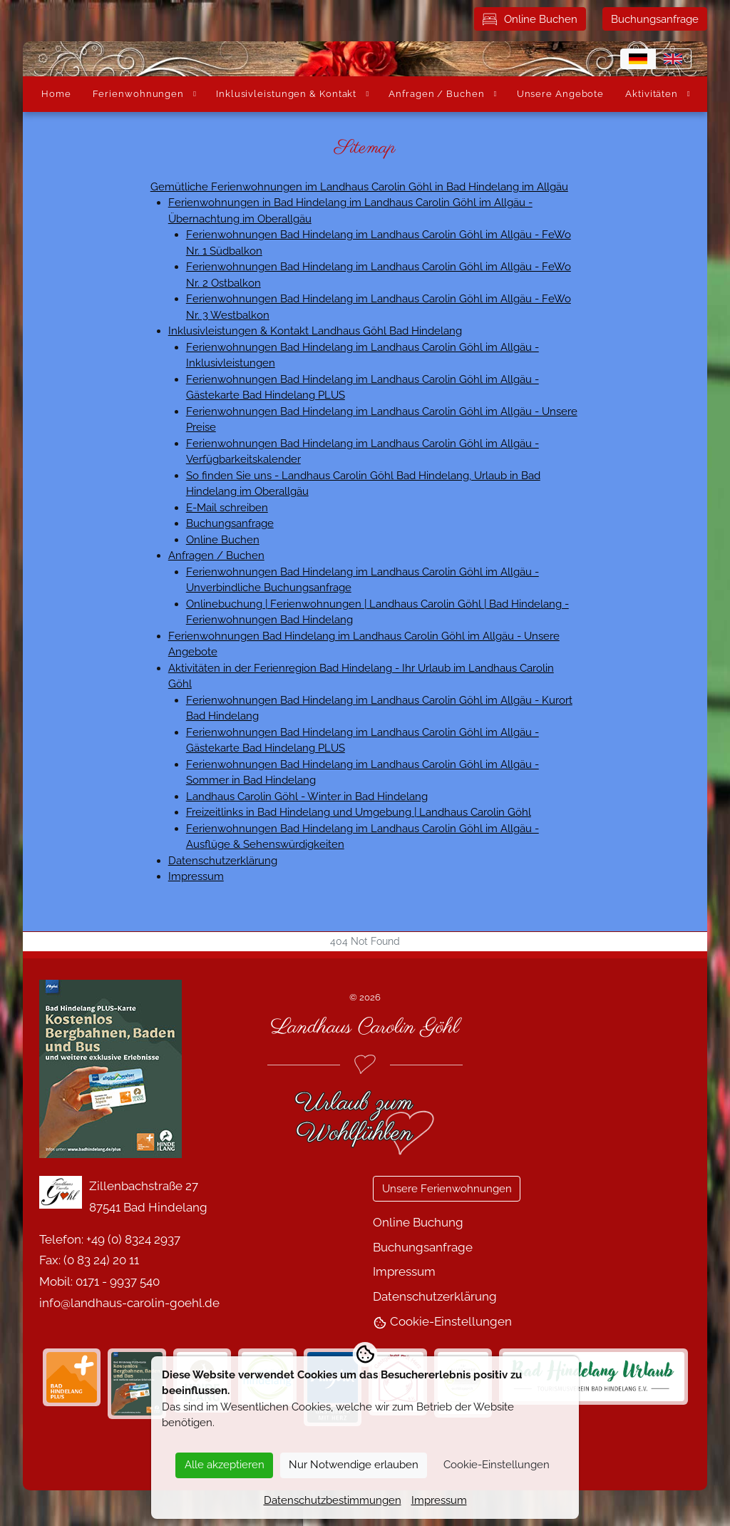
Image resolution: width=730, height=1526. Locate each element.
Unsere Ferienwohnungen (447, 1188)
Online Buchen (530, 19)
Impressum (196, 876)
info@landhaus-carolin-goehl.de (129, 1303)
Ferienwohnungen (139, 93)
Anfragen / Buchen (436, 93)
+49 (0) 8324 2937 (133, 1239)
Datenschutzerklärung (222, 860)
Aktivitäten (651, 93)
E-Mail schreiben (227, 507)
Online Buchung (418, 1222)
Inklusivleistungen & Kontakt (286, 93)
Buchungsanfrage (655, 19)
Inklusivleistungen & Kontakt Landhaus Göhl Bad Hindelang (315, 330)
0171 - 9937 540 (118, 1281)
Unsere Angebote (561, 93)
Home (56, 93)
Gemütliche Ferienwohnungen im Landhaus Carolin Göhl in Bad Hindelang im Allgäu (359, 186)
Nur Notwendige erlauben (353, 1464)
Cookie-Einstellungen (442, 1321)
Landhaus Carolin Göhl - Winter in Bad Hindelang (307, 796)
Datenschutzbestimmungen (332, 1500)
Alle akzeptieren (224, 1464)
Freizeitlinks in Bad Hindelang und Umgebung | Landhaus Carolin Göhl (358, 812)
